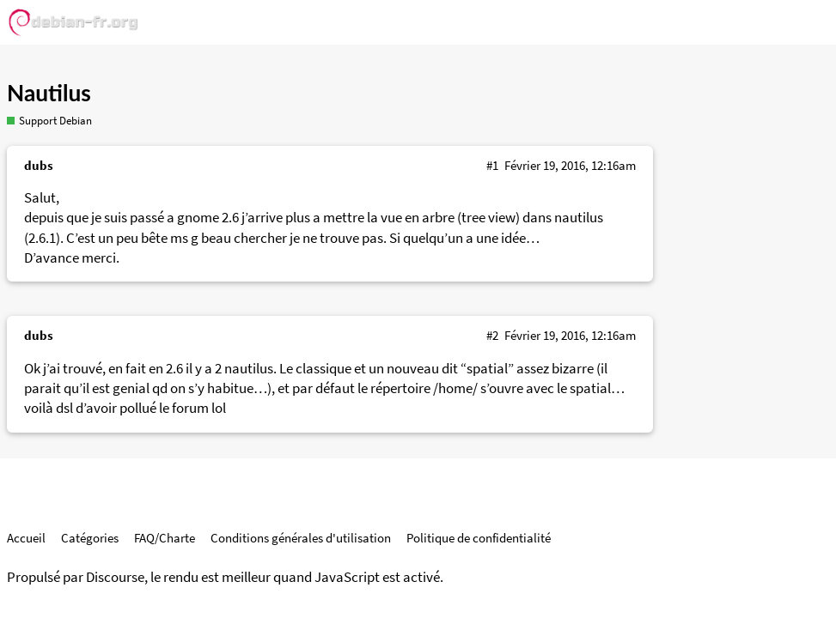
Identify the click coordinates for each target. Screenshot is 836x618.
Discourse (115, 577)
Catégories (90, 538)
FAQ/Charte (164, 538)
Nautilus (49, 92)
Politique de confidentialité (478, 538)
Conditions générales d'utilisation (301, 538)
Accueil (26, 538)
